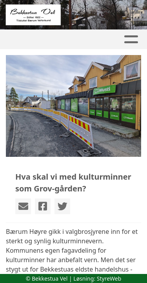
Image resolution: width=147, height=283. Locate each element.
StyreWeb (109, 278)
